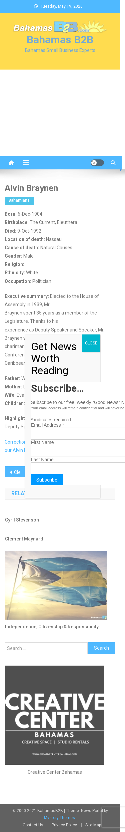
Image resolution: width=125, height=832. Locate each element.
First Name (42, 442)
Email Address (47, 425)
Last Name (42, 459)
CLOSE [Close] (91, 343)
